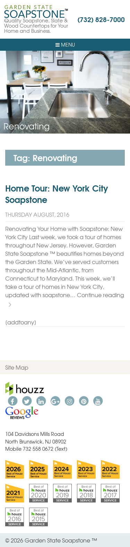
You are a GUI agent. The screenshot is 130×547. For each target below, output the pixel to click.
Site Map (16, 367)
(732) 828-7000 (101, 19)
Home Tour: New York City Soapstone (56, 193)
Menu (65, 44)
